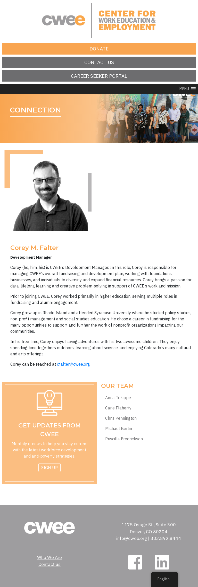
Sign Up (49, 467)
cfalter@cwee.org (73, 364)
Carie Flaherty (118, 408)
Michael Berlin (118, 428)
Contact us (99, 62)
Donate (99, 48)
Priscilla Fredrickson (124, 438)
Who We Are (49, 557)
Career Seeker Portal (99, 76)
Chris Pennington (121, 418)
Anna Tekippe (118, 397)
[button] (184, 89)
